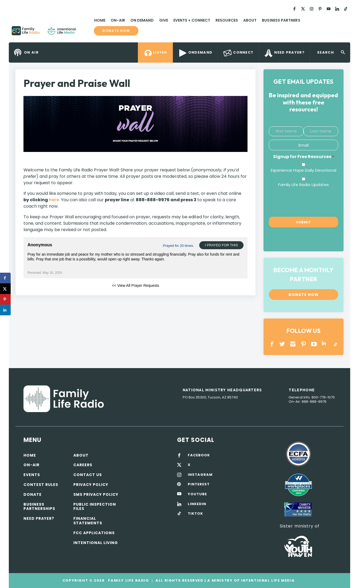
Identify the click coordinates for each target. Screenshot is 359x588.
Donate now (116, 30)
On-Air (118, 20)
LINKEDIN (325, 344)
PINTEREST (304, 344)
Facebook (272, 344)
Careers (82, 465)
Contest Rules (40, 484)
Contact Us (87, 474)
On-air (31, 465)
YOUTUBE (314, 344)
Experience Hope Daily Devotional (303, 170)
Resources (227, 20)
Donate (32, 494)
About (250, 20)
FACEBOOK (199, 455)
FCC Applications (94, 532)
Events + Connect (191, 20)
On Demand (142, 20)
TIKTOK (195, 514)
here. (54, 200)
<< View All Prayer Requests (135, 285)
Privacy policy (90, 484)
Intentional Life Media (267, 580)
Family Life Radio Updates (303, 184)
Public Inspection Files (94, 507)
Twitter (283, 344)
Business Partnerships (39, 507)
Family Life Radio (83, 33)
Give (163, 20)
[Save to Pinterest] (5, 299)
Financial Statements (87, 521)
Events (31, 474)
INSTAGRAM (293, 344)
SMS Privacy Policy (95, 494)
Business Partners (281, 20)
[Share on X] (5, 288)
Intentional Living (95, 542)
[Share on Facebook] (5, 278)
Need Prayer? (38, 518)
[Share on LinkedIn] (5, 310)
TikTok (335, 344)
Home (99, 20)
